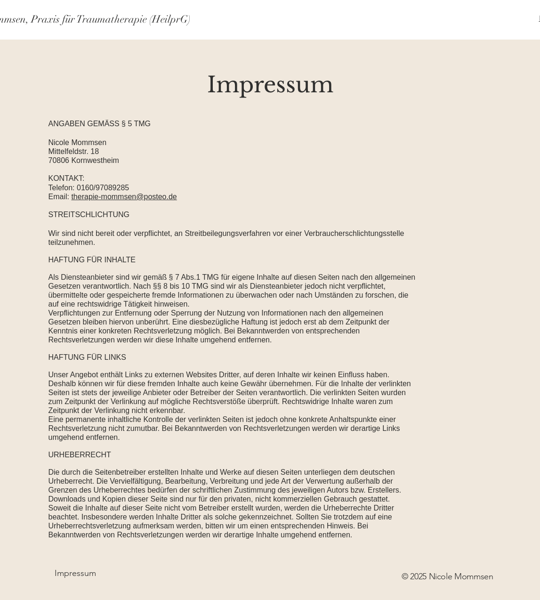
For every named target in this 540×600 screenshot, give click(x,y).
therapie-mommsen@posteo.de (124, 197)
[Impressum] (75, 573)
